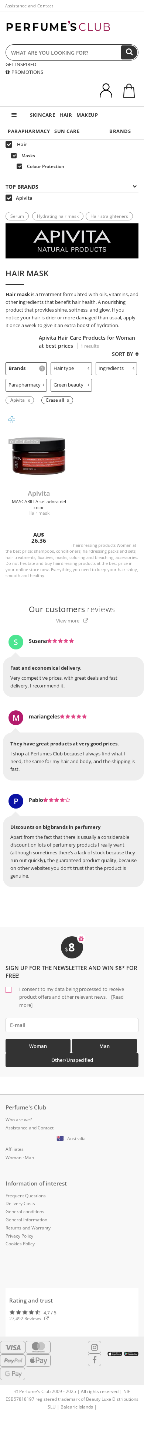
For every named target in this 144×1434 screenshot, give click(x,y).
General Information (26, 1220)
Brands (26, 368)
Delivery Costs (20, 1203)
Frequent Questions (26, 1196)
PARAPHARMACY (29, 131)
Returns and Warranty (28, 1228)
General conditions (25, 1211)
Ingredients (116, 368)
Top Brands (71, 186)
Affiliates (15, 1149)
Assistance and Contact (29, 5)
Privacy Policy (19, 1236)
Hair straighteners (109, 216)
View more (72, 620)
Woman (38, 1046)
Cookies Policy (20, 1244)
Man (104, 1046)
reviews (72, 609)
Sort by (125, 353)
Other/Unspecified (72, 1060)
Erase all (55, 400)
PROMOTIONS (24, 72)
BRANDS (120, 131)
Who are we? (19, 1119)
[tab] (72, 186)
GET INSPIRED (21, 64)
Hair (16, 144)
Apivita (19, 198)
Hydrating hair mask (58, 216)
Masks (23, 155)
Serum (17, 216)
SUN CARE (66, 131)
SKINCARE (42, 115)
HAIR (65, 115)
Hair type (71, 368)
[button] (72, 1138)
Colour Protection (40, 166)
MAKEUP (87, 115)
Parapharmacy (26, 384)
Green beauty (71, 384)
